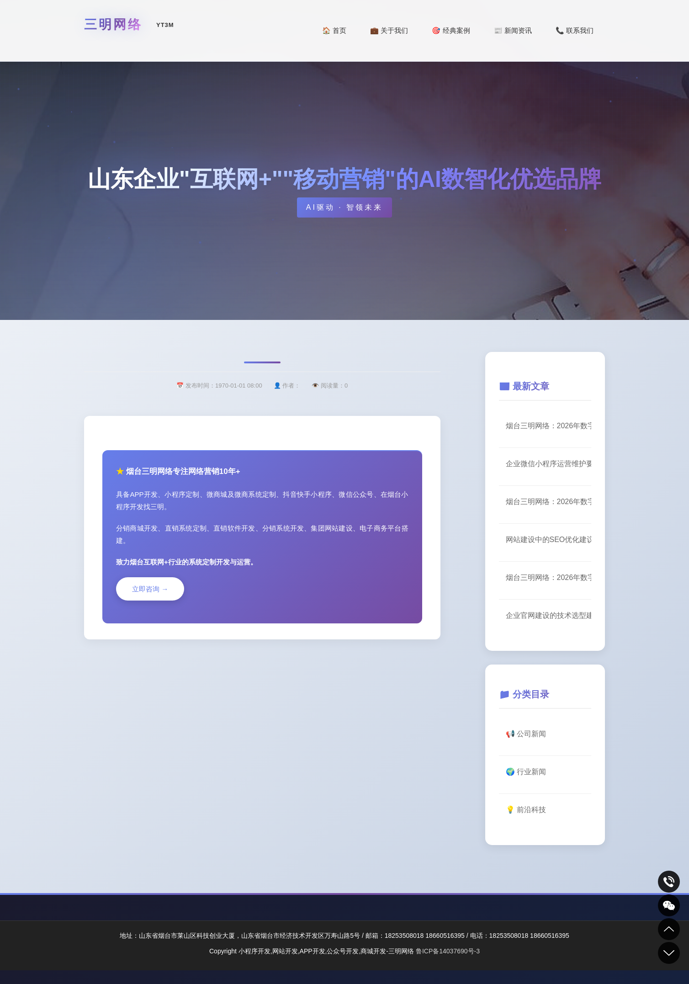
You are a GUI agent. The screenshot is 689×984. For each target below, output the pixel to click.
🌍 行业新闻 (526, 772)
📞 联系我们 (575, 30)
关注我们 (669, 905)
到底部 (669, 953)
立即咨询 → (150, 589)
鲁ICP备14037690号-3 (448, 951)
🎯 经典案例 (451, 30)
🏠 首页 (334, 30)
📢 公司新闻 (526, 734)
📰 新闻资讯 (513, 30)
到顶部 (669, 929)
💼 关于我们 (389, 30)
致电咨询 (669, 882)
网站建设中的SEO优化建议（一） (549, 539)
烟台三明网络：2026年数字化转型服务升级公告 (549, 426)
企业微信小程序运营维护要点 (549, 464)
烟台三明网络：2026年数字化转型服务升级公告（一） (549, 501)
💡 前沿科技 (526, 810)
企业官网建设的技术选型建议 (549, 615)
